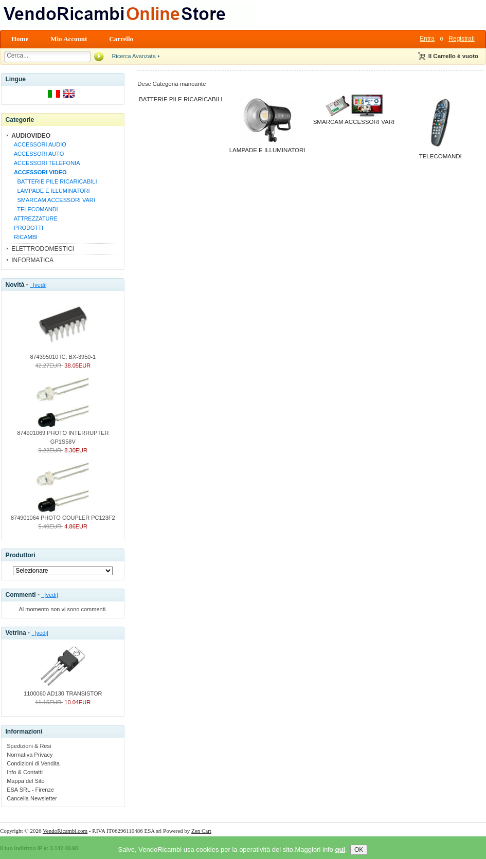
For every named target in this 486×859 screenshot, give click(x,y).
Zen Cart (201, 831)
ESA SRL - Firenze (30, 790)
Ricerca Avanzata (133, 56)
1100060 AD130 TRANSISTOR (63, 690)
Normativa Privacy (29, 755)
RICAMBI (24, 237)
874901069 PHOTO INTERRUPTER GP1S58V (63, 434)
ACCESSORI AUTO (37, 154)
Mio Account (68, 39)
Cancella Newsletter (32, 798)
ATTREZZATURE (34, 218)
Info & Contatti (25, 772)
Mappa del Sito (25, 781)
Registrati (461, 38)
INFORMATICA (32, 260)
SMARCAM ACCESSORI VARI (53, 200)
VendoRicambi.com (65, 831)
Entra (427, 38)
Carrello (121, 39)
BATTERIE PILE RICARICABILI (54, 181)
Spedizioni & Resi (29, 746)
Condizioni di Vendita (33, 763)
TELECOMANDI (34, 209)
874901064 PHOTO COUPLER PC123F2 (63, 514)
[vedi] (38, 285)
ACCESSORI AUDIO (38, 144)
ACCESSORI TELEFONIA (45, 163)
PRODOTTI (27, 228)
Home (19, 39)
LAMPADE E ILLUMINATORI (50, 191)
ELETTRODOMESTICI (42, 248)
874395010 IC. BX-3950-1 (63, 354)
